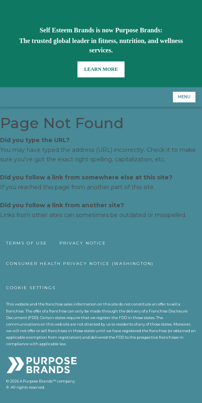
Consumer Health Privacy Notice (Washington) (80, 263)
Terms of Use (26, 243)
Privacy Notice (82, 243)
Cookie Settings (31, 287)
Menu (184, 97)
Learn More (101, 69)
